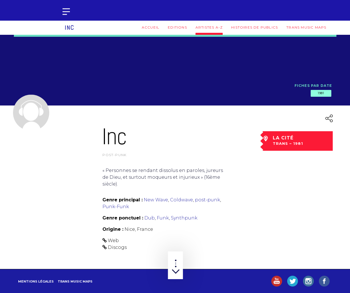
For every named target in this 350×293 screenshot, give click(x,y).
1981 (321, 93)
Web (113, 240)
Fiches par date (313, 85)
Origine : (112, 229)
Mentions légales (36, 281)
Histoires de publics (254, 27)
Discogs (117, 247)
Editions (177, 27)
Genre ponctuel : (122, 218)
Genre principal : (122, 199)
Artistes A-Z (209, 27)
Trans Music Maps (306, 27)
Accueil (150, 27)
